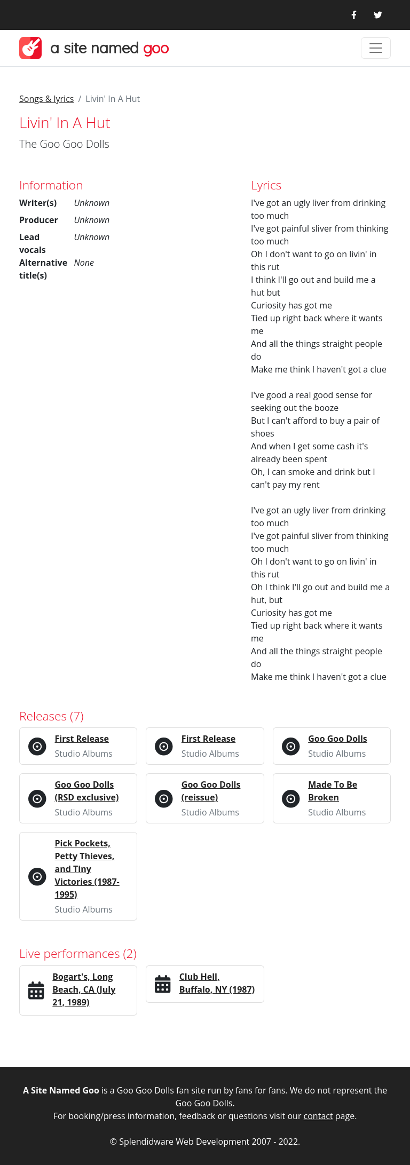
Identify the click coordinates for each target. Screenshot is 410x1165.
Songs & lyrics (46, 99)
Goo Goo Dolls (337, 738)
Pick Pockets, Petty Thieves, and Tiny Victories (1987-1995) (87, 868)
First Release (82, 738)
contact (318, 1116)
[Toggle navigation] (376, 48)
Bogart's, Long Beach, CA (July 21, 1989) (83, 989)
